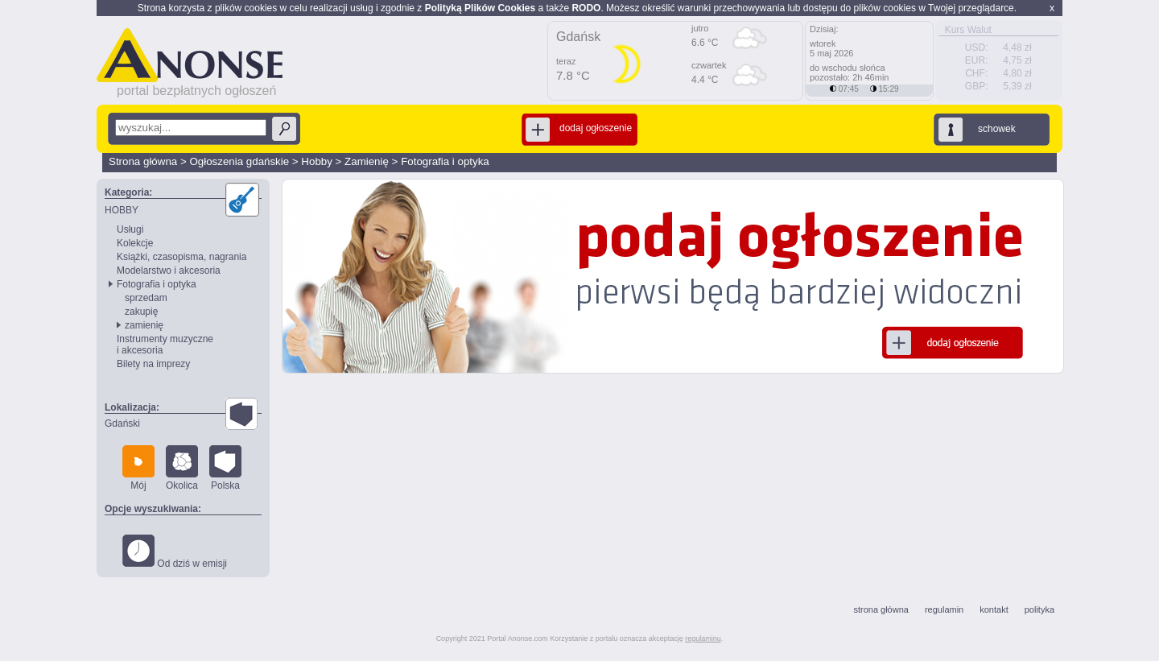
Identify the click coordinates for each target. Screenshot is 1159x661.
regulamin (944, 609)
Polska (225, 468)
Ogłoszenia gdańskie (239, 161)
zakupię (141, 311)
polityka (1039, 609)
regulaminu (703, 638)
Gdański (122, 423)
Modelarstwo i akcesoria (169, 270)
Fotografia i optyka (445, 161)
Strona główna (143, 161)
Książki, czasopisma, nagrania (181, 256)
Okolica (182, 468)
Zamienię (366, 161)
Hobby (316, 161)
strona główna (881, 609)
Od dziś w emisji (174, 552)
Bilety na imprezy (153, 364)
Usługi (130, 229)
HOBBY (121, 210)
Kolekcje (135, 243)
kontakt (994, 609)
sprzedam (146, 298)
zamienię (144, 325)
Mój (138, 468)
